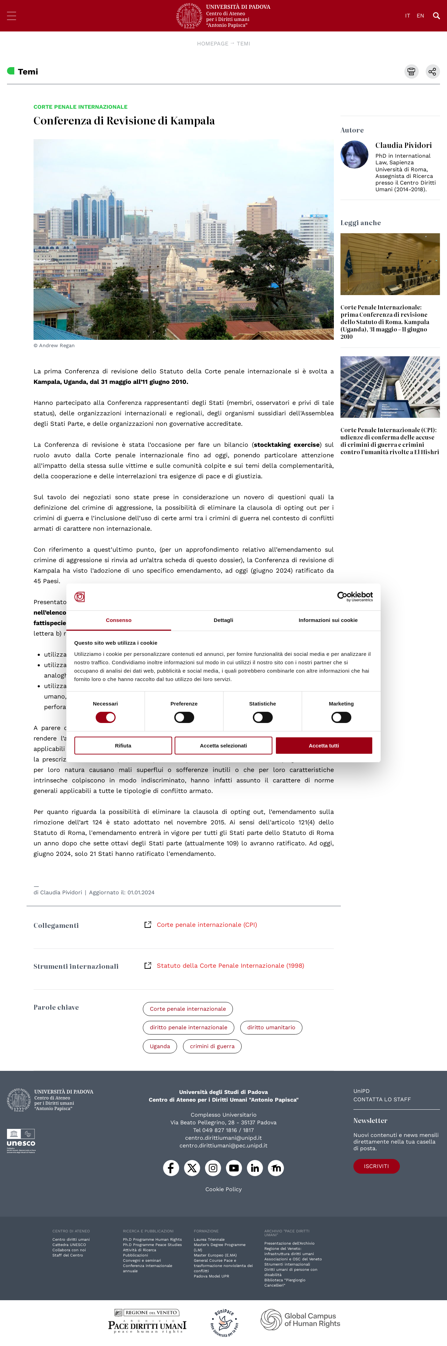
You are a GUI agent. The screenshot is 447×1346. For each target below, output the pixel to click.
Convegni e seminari (142, 1261)
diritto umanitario (272, 1027)
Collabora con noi (69, 1250)
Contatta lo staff (382, 1099)
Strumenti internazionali (287, 1264)
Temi (243, 43)
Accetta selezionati (223, 746)
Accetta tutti (324, 746)
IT (407, 15)
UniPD (361, 1091)
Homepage (212, 43)
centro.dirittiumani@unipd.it (223, 1138)
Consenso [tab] (118, 620)
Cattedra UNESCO (69, 1245)
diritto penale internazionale (189, 1027)
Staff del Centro (67, 1255)
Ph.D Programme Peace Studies (152, 1245)
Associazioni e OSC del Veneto (293, 1259)
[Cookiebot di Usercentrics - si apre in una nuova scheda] (342, 597)
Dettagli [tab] (223, 620)
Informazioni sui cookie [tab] (328, 620)
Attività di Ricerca (139, 1250)
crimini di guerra (213, 1046)
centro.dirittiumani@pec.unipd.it (223, 1146)
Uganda (160, 1046)
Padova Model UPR (211, 1276)
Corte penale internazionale (80, 106)
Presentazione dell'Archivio (289, 1243)
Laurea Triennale (209, 1240)
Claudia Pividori (61, 892)
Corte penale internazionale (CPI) (207, 924)
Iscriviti (373, 1166)
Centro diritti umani (71, 1240)
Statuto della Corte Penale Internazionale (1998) (230, 965)
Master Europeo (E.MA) (215, 1255)
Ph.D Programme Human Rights (152, 1240)
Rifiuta (123, 746)
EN (420, 15)
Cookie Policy (223, 1190)
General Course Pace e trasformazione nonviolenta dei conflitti (223, 1266)
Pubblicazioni (135, 1255)
